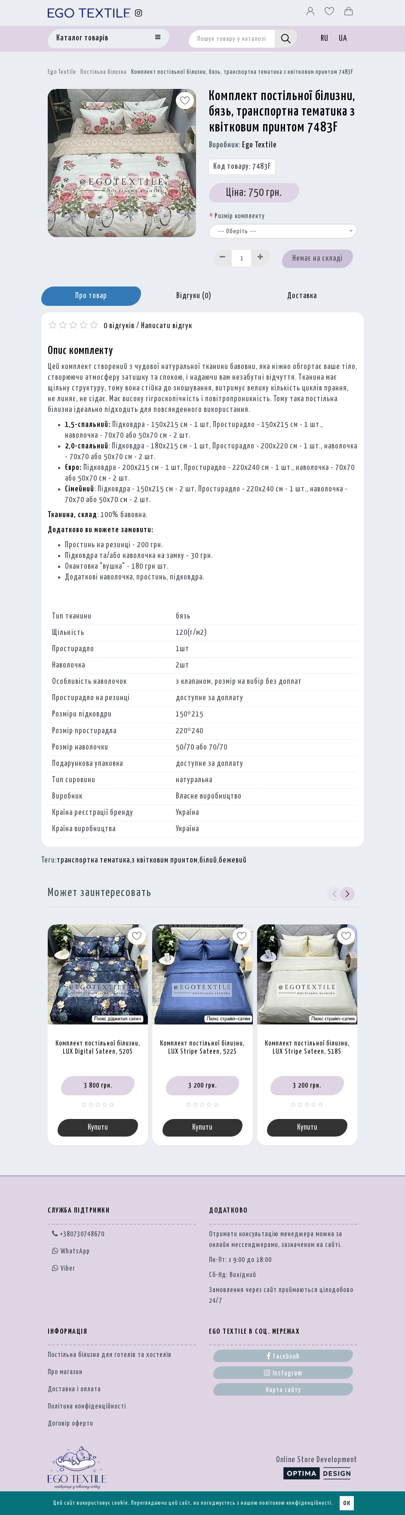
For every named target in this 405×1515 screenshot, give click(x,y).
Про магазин (65, 1372)
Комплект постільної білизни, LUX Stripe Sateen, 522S (202, 1047)
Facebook (283, 1356)
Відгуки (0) (194, 296)
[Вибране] (330, 13)
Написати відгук (166, 326)
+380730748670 (78, 1234)
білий (208, 860)
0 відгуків (119, 326)
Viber (63, 1268)
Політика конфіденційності (87, 1406)
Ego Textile (62, 72)
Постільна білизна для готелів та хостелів (110, 1355)
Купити (98, 1127)
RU (324, 39)
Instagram (283, 1373)
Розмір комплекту (240, 216)
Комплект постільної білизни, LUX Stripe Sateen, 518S (307, 1047)
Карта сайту (283, 1390)
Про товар (91, 296)
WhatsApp (71, 1251)
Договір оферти (70, 1424)
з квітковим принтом (165, 860)
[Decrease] (222, 258)
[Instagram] (138, 13)
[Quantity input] (242, 258)
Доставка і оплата (74, 1389)
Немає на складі (317, 258)
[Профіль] (311, 13)
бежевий (233, 860)
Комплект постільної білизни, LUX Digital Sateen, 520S (97, 1047)
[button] (347, 894)
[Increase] (260, 258)
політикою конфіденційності (295, 1503)
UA (343, 39)
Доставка (302, 296)
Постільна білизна (103, 72)
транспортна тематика (93, 860)
